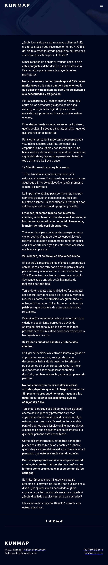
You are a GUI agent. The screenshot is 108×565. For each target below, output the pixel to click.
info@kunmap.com (94, 553)
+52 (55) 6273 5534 (93, 549)
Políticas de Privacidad (34, 549)
